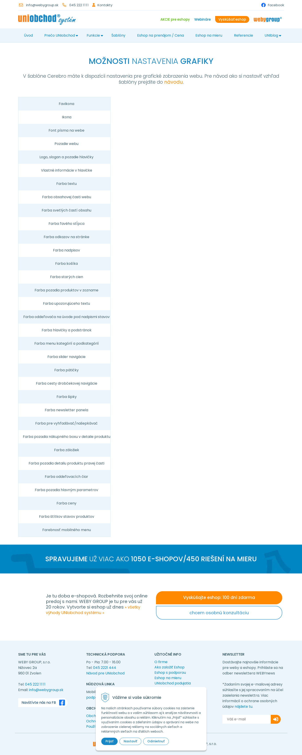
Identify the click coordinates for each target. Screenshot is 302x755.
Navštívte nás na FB (44, 702)
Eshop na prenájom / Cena (160, 35)
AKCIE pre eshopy (175, 19)
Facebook (276, 5)
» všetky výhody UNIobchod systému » (93, 609)
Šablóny (118, 35)
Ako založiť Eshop (169, 667)
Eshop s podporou (170, 672)
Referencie (243, 35)
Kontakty (104, 5)
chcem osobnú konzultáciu (219, 613)
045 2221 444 (104, 667)
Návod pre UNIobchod (105, 673)
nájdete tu (243, 706)
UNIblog (271, 35)
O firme (161, 661)
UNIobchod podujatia (172, 683)
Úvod (28, 35)
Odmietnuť (156, 741)
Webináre (202, 19)
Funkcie (93, 35)
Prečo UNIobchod (59, 35)
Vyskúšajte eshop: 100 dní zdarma (219, 598)
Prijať (109, 741)
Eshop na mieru (208, 35)
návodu (173, 82)
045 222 (79, 5)
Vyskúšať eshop (232, 19)
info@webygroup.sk (42, 5)
